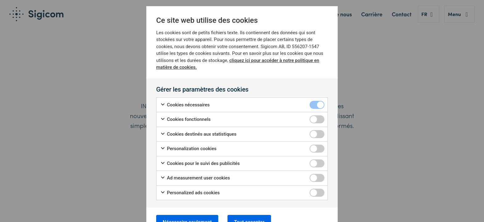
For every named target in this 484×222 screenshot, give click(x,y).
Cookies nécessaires (185, 105)
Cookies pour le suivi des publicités (200, 163)
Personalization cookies (188, 149)
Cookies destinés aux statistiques (198, 134)
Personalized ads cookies (190, 193)
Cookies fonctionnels (185, 119)
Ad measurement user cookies (195, 178)
